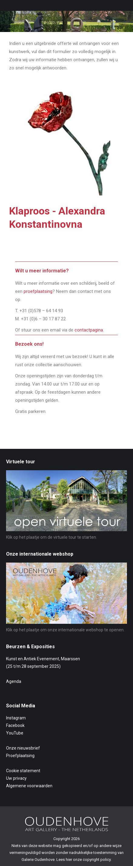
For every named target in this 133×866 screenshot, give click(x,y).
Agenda (13, 681)
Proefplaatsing (20, 755)
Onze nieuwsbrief (23, 748)
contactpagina (89, 330)
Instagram (16, 717)
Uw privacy (16, 778)
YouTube (14, 733)
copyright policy (97, 859)
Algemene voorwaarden (29, 785)
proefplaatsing (38, 291)
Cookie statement (23, 770)
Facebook (15, 725)
